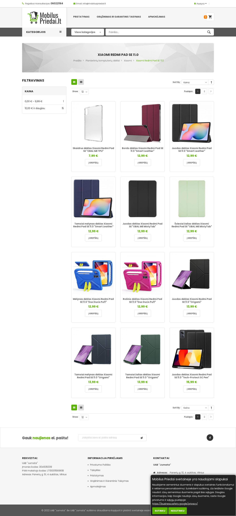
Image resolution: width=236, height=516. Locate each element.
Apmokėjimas (98, 486)
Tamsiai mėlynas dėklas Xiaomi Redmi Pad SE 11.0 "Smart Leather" (93, 225)
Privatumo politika (100, 464)
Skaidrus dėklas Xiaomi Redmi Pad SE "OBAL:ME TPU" (93, 150)
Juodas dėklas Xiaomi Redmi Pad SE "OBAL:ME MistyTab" (142, 225)
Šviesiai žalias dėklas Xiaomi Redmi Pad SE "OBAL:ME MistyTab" (192, 225)
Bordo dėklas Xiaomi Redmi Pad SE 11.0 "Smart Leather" (142, 150)
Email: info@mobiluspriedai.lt (91, 3)
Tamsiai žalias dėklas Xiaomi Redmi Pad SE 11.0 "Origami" (142, 376)
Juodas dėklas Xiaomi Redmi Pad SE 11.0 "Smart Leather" (192, 150)
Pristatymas (97, 475)
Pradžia (77, 60)
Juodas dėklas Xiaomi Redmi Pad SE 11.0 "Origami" (192, 300)
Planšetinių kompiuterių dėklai (103, 60)
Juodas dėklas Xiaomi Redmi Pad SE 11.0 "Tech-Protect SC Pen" (192, 376)
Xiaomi (128, 60)
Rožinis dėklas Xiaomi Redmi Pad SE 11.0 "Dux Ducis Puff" (142, 300)
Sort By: (176, 82)
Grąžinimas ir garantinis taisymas (109, 481)
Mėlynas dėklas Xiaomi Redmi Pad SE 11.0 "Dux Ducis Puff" (93, 300)
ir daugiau (44, 108)
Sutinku (160, 510)
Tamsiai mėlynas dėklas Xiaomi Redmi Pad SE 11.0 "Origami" (93, 376)
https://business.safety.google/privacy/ (175, 503)
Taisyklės (95, 470)
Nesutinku (177, 510)
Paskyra (201, 3)
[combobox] (160, 32)
